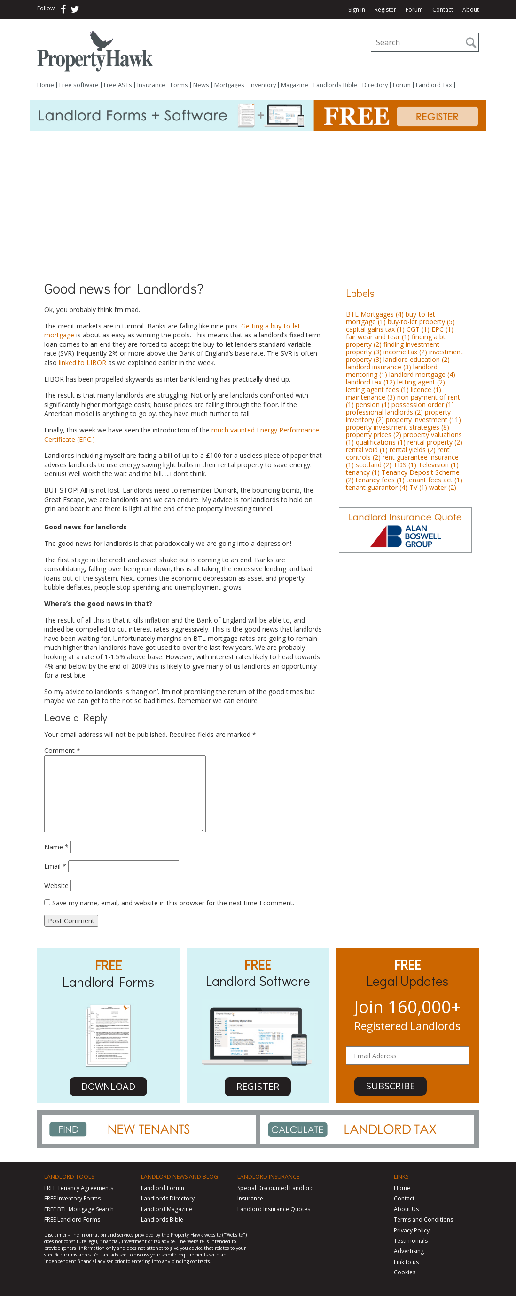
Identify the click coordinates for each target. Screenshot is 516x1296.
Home (45, 85)
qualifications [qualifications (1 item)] (381, 442)
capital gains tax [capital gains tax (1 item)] (375, 329)
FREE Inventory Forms (72, 1198)
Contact (442, 10)
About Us (406, 1209)
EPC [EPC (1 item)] (442, 329)
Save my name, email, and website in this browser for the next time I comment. (173, 902)
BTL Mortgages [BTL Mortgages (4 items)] (375, 314)
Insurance (151, 85)
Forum (414, 10)
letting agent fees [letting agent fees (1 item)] (377, 389)
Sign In (356, 10)
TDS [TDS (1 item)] (404, 464)
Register (385, 10)
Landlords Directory (168, 1198)
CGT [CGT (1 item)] (418, 329)
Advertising (409, 1251)
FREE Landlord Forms (72, 1220)
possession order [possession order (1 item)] (422, 404)
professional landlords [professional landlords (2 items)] (384, 412)
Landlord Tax (434, 85)
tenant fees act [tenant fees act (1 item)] (434, 479)
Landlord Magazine (166, 1209)
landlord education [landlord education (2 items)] (416, 359)
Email (55, 866)
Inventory (263, 85)
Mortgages (229, 85)
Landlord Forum (162, 1188)
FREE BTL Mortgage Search (79, 1209)
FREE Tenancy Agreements (78, 1188)
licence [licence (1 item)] (426, 389)
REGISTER (257, 1086)
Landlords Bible (335, 85)
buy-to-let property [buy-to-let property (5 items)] (421, 321)
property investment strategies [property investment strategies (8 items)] (397, 427)
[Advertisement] (258, 201)
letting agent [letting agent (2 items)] (421, 381)
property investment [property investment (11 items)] (423, 419)
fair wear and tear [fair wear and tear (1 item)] (378, 336)
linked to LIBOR (82, 362)
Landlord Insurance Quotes (273, 1209)
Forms (179, 85)
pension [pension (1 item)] (373, 404)
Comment (62, 750)
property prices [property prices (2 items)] (373, 434)
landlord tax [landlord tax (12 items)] (370, 381)
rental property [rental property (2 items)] (434, 442)
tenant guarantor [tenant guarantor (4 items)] (376, 487)
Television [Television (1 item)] (438, 464)
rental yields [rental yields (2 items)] (413, 449)
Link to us (406, 1262)
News (201, 85)
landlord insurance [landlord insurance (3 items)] (378, 366)
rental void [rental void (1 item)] (367, 449)
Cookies (404, 1272)
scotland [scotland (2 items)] (373, 464)
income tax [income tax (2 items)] (405, 351)
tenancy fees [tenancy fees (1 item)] (380, 479)
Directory (375, 85)
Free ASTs (118, 85)
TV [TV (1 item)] (418, 487)
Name (56, 846)
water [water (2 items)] (442, 487)
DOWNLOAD (108, 1086)
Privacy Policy (412, 1230)
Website (56, 885)
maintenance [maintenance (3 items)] (370, 396)
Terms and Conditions (423, 1220)
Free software (79, 85)
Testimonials (411, 1241)
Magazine (294, 85)
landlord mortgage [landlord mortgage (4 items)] (422, 374)
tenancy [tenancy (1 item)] (363, 472)
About (470, 10)
